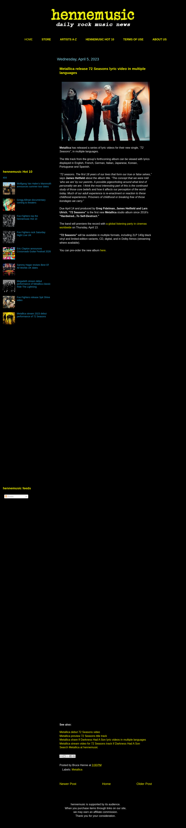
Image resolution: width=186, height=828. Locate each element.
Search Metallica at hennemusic (79, 747)
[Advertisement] (28, 89)
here (103, 250)
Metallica (77, 769)
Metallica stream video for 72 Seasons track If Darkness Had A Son (100, 743)
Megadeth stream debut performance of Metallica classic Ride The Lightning (34, 284)
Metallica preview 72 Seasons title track (83, 736)
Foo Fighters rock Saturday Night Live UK (31, 234)
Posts (9, 496)
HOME (29, 39)
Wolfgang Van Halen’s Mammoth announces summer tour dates (34, 185)
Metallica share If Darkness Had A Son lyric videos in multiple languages (103, 739)
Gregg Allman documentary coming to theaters (31, 201)
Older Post (144, 784)
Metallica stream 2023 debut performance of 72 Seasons (32, 315)
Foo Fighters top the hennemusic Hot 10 (27, 217)
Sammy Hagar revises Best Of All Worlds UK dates (33, 266)
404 (5, 177)
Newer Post (68, 784)
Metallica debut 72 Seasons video (80, 732)
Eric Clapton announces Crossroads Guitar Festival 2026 (34, 250)
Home (106, 784)
